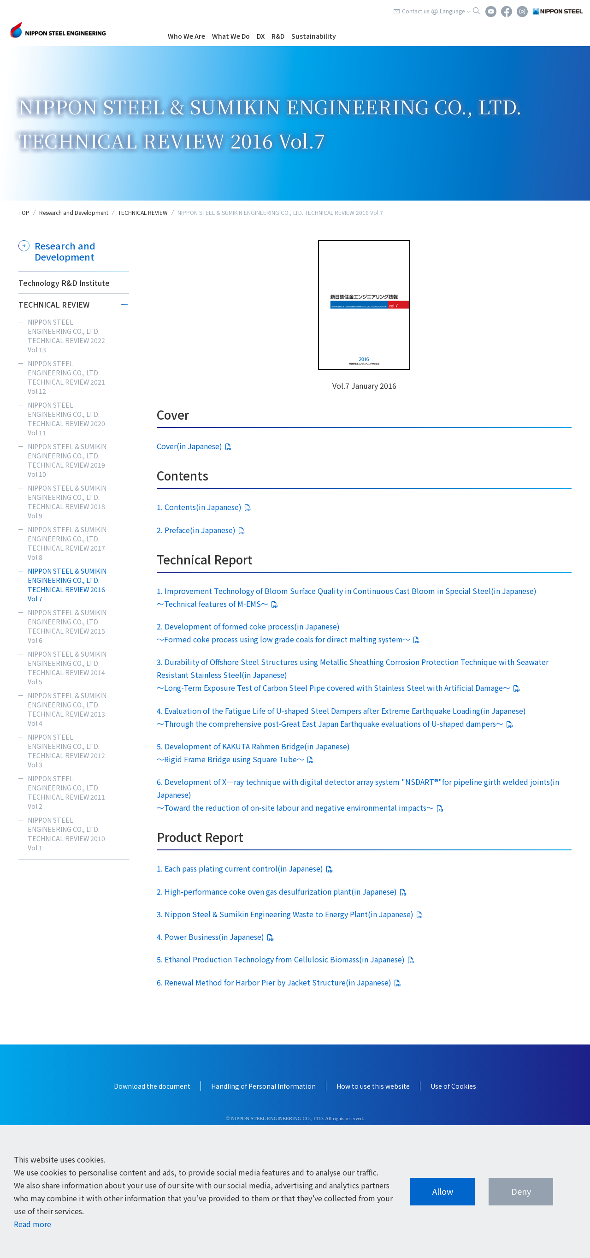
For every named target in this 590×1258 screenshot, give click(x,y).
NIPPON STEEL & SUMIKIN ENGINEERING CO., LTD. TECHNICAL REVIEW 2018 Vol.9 (67, 501)
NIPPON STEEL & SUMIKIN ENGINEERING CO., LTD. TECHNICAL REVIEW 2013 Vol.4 (67, 709)
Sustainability (313, 36)
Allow (442, 1191)
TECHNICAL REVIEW (143, 212)
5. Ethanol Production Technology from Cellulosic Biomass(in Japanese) (281, 959)
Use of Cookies (453, 1086)
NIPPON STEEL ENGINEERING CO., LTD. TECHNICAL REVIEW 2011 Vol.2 (66, 792)
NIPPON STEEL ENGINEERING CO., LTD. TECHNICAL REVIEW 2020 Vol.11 (66, 418)
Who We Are (186, 36)
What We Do (231, 36)
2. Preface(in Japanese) (196, 529)
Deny (521, 1191)
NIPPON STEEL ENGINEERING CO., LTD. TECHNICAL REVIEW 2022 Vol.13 (66, 335)
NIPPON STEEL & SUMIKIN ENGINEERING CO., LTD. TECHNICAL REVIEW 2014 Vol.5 (67, 667)
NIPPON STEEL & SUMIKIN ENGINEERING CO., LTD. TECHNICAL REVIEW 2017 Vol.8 (67, 543)
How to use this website (373, 1086)
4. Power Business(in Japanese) (210, 936)
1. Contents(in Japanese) (199, 506)
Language (452, 11)
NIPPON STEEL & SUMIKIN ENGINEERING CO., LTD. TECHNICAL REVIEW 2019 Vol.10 (67, 460)
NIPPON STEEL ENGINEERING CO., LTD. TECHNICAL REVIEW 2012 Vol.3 (66, 750)
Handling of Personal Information (263, 1086)
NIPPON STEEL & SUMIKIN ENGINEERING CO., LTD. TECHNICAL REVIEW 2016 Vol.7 (67, 584)
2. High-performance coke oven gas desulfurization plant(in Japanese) (277, 891)
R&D (277, 36)
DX (261, 36)
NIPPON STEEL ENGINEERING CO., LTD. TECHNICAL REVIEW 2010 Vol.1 (66, 833)
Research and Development (73, 212)
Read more (32, 1223)
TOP (24, 212)
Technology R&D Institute (64, 282)
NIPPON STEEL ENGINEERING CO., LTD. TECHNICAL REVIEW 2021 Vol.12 (66, 377)
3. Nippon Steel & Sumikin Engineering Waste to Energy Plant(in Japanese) (285, 914)
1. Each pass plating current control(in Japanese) (240, 868)
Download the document (152, 1086)
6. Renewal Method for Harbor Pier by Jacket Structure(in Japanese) (274, 982)
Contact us (415, 11)
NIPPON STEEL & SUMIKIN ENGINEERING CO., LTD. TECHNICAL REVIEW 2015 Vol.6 (67, 626)
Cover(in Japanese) (189, 445)
